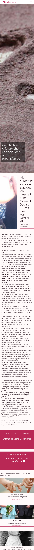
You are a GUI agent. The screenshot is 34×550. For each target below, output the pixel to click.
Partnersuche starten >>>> (17, 466)
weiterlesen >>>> (17, 499)
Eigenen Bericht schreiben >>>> (17, 445)
